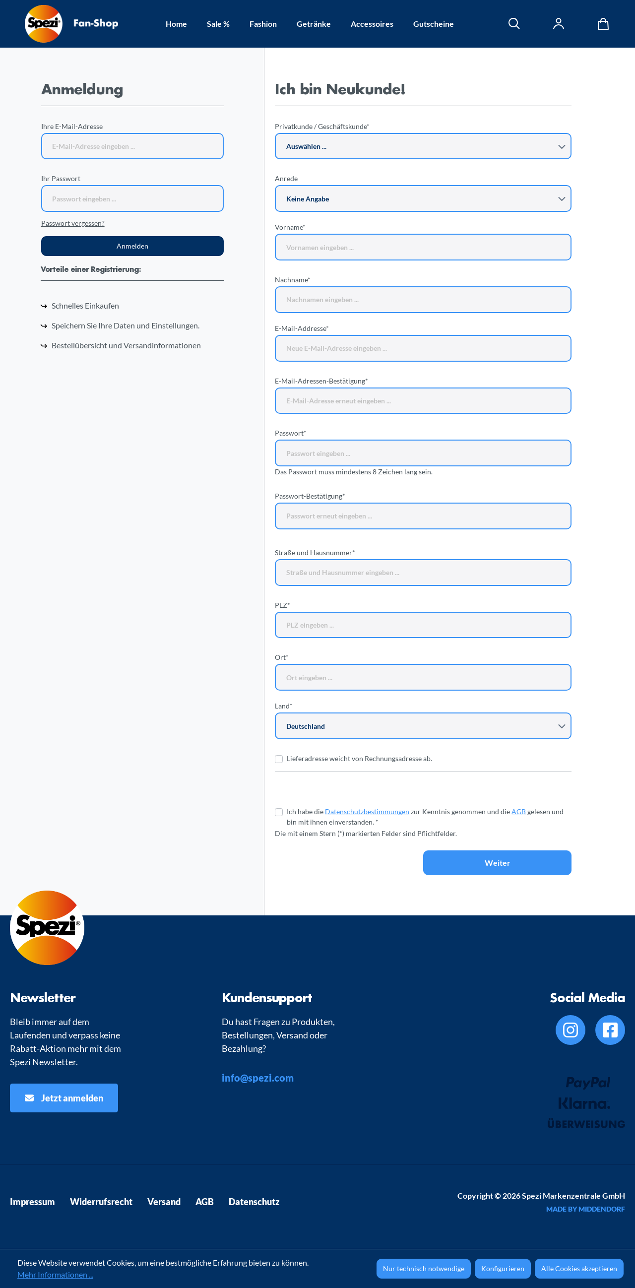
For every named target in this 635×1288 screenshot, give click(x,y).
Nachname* (293, 279)
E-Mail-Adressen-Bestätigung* (321, 381)
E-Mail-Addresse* (302, 328)
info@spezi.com (258, 1078)
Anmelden (132, 246)
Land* (284, 706)
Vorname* (290, 227)
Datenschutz (254, 1201)
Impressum (32, 1201)
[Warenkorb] (600, 23)
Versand (164, 1201)
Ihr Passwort (60, 178)
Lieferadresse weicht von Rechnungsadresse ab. (359, 758)
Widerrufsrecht (101, 1201)
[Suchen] (514, 23)
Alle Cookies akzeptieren (579, 1268)
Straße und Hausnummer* (315, 552)
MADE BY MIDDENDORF (585, 1209)
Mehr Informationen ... (55, 1274)
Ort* (282, 657)
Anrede (286, 178)
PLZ (282, 605)
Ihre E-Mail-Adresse (72, 126)
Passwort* (291, 433)
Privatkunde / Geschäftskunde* (322, 126)
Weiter (497, 862)
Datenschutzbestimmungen (367, 811)
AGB (518, 811)
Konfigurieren (502, 1268)
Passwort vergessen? (73, 223)
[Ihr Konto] (559, 23)
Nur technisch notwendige (423, 1268)
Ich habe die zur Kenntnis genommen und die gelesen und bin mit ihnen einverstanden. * (425, 816)
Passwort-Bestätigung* (310, 496)
